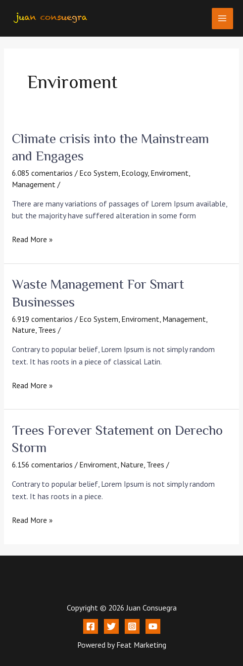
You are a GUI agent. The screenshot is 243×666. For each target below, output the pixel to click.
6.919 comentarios (42, 319)
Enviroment (169, 173)
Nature (23, 330)
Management (33, 184)
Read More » (32, 238)
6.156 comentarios (42, 464)
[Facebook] (90, 626)
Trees (47, 330)
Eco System (98, 173)
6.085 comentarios (42, 173)
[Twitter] (111, 626)
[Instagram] (132, 626)
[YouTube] (153, 626)
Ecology (134, 173)
